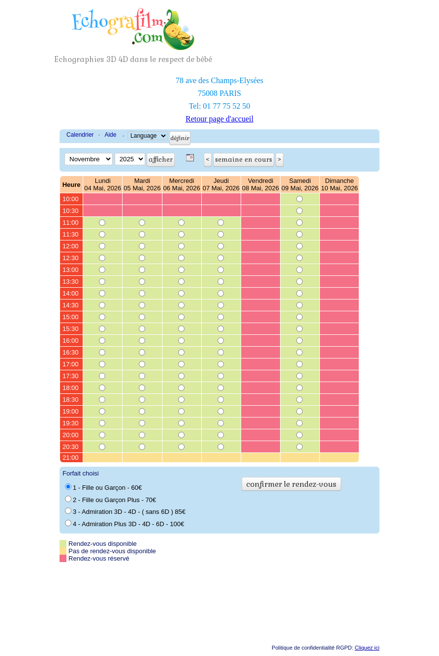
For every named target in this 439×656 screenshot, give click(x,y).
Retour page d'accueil (219, 119)
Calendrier (80, 134)
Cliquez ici (367, 648)
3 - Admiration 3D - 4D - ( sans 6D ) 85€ (125, 511)
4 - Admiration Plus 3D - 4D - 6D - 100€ (124, 524)
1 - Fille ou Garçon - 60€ (103, 487)
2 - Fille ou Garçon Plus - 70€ (110, 500)
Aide (110, 134)
